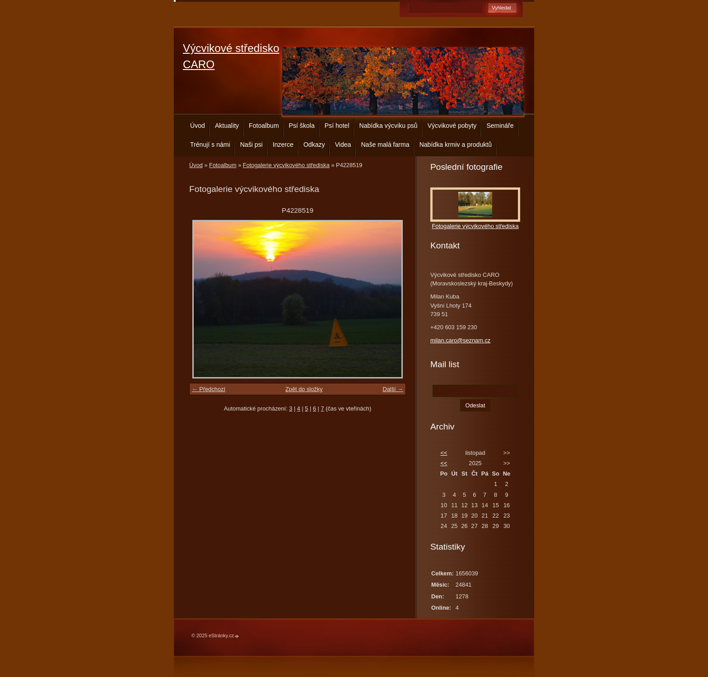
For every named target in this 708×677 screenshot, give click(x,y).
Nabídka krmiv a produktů (455, 144)
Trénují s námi (210, 144)
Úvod (197, 125)
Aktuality (227, 125)
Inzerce (283, 144)
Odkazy (314, 144)
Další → (392, 389)
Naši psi (251, 144)
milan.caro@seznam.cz (460, 340)
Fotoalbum (264, 125)
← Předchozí (208, 389)
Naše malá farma (385, 144)
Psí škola (302, 125)
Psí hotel (337, 125)
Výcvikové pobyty (452, 125)
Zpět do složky (304, 389)
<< (443, 452)
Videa (343, 144)
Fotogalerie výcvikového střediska (286, 165)
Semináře (499, 125)
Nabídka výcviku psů (388, 125)
